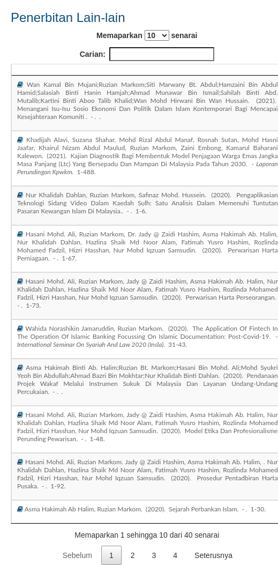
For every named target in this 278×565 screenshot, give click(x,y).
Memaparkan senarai (146, 35)
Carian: (147, 54)
